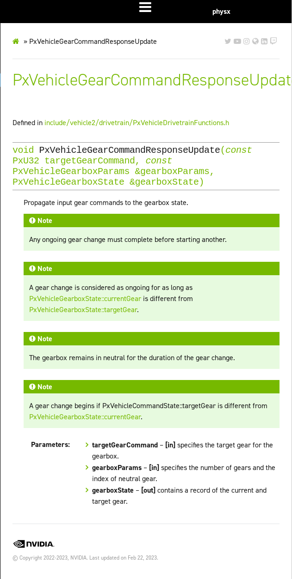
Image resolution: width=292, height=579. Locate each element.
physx (221, 11)
